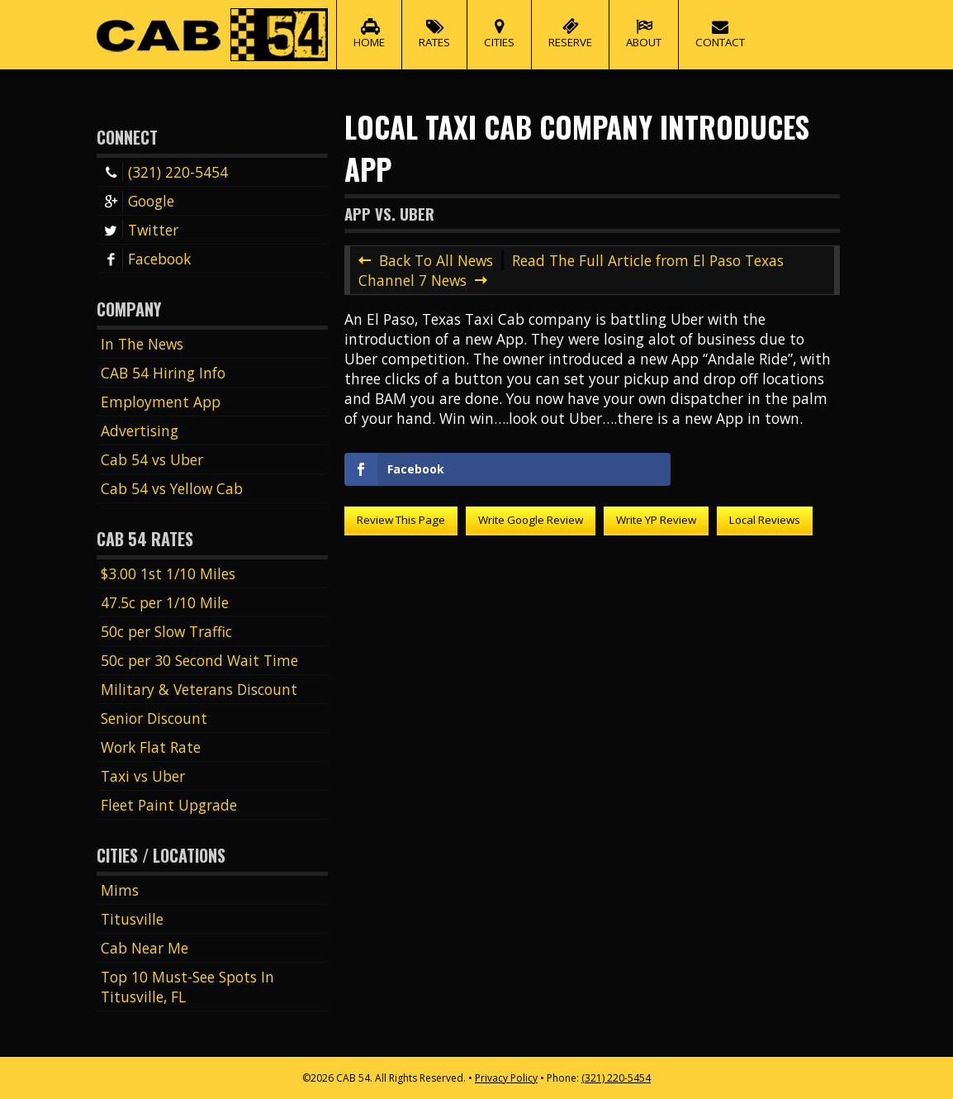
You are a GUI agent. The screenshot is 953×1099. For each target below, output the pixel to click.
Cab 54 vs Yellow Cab (172, 488)
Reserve (570, 25)
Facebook (146, 259)
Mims (120, 890)
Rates (434, 25)
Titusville (132, 919)
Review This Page (401, 519)
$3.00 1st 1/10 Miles (168, 573)
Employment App (160, 402)
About (643, 25)
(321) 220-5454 (164, 172)
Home (369, 25)
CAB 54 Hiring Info (163, 373)
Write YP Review (656, 519)
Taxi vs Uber (143, 776)
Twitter (139, 230)
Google (137, 201)
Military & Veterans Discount (199, 689)
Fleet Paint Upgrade (169, 805)
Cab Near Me (144, 948)
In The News (142, 344)
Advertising (139, 430)
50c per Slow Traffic (166, 631)
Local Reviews (764, 519)
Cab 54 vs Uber (152, 459)
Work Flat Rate (151, 747)
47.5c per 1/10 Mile (165, 602)
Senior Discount (154, 718)
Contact (720, 25)
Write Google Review (530, 519)
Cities (499, 25)
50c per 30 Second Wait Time (199, 660)
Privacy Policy (506, 1078)
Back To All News (436, 260)
